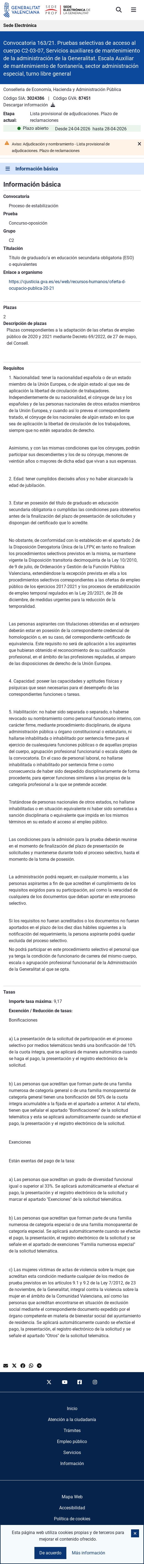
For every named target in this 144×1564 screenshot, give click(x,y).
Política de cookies (72, 1518)
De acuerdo (50, 1552)
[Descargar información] (53, 104)
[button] (135, 1533)
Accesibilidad (72, 1507)
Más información (88, 1552)
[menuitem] (72, 1408)
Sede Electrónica (20, 25)
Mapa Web (72, 1496)
